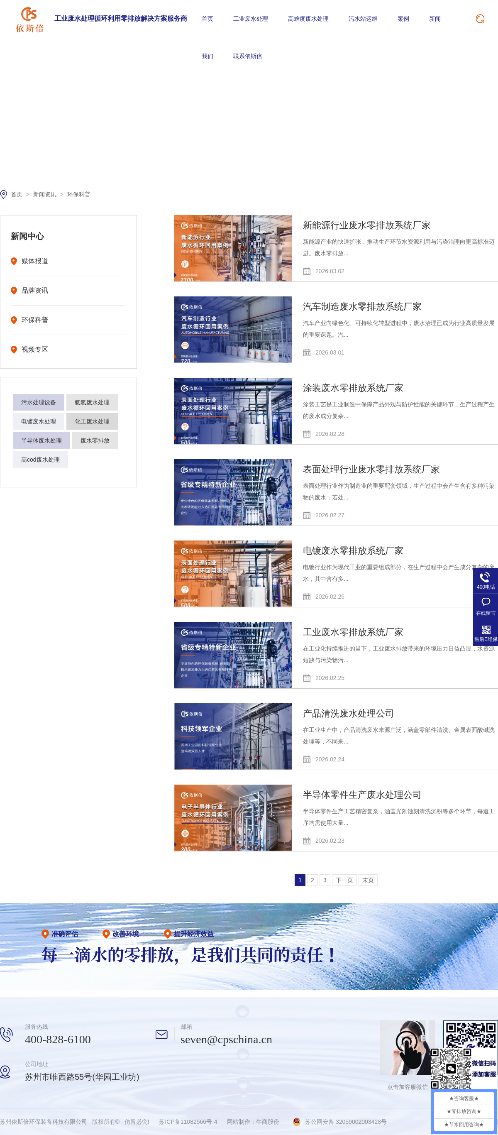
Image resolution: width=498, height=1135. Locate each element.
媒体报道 (35, 260)
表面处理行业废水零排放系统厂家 (371, 469)
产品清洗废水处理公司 (348, 713)
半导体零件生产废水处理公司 (362, 795)
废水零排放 (95, 440)
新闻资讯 (45, 194)
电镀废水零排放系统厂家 (353, 550)
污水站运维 (363, 18)
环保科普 (78, 194)
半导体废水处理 (41, 440)
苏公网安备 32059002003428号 (346, 1121)
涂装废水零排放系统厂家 (353, 388)
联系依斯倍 (247, 56)
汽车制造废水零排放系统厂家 (362, 306)
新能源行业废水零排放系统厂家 (367, 225)
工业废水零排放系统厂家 (353, 632)
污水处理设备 (38, 402)
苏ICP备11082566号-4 (188, 1121)
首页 (207, 18)
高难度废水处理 (308, 18)
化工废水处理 (92, 421)
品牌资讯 (35, 290)
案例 (403, 18)
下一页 (344, 880)
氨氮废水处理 (92, 402)
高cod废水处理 (40, 459)
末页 (368, 880)
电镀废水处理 (38, 421)
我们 (207, 56)
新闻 (435, 18)
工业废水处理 (250, 18)
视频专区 (35, 349)
